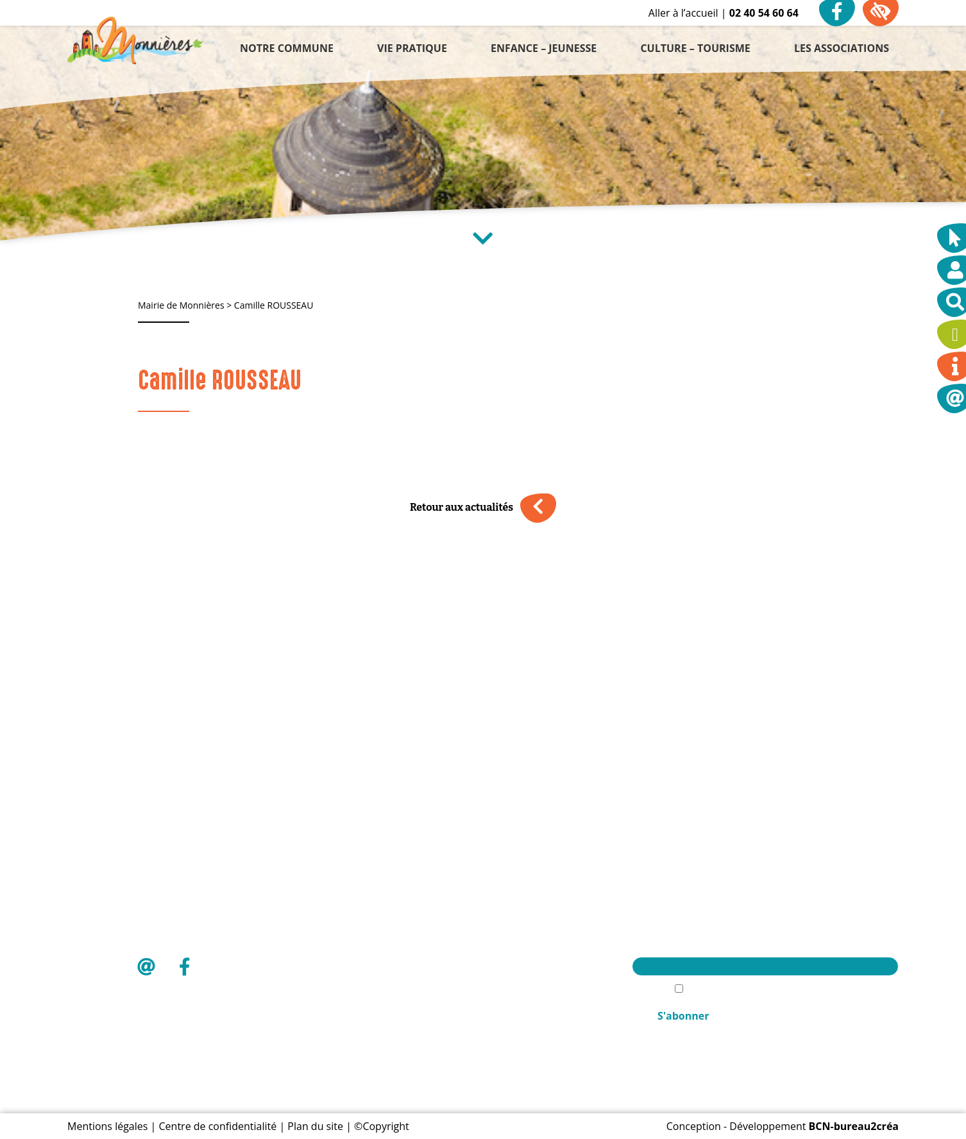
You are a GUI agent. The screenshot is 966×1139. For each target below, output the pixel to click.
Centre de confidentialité (218, 1126)
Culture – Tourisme (536, 959)
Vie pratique (519, 915)
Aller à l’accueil (683, 13)
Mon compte (521, 1002)
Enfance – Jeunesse (536, 937)
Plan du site (315, 1126)
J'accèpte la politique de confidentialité (772, 989)
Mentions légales (107, 1126)
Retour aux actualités (483, 507)
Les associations (529, 980)
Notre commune (530, 893)
